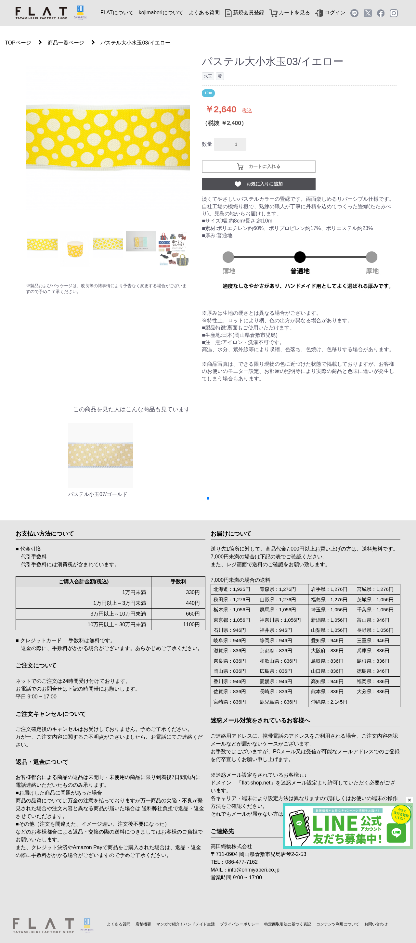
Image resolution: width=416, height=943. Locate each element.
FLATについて (117, 12)
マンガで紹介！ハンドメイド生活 (185, 924)
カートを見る (289, 12)
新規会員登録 (244, 12)
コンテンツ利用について (337, 924)
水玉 (208, 76)
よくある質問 (204, 12)
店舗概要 (143, 924)
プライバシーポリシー (239, 924)
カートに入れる (258, 166)
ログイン (330, 12)
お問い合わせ (376, 924)
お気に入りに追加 (259, 184)
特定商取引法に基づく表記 (287, 924)
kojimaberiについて (161, 12)
